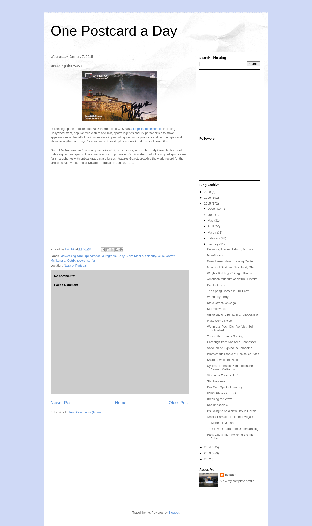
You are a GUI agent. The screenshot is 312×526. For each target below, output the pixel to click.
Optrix (71, 260)
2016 (208, 197)
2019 (208, 192)
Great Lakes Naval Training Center (230, 261)
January (213, 244)
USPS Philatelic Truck (221, 393)
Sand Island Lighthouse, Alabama (229, 348)
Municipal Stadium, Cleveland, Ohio (231, 267)
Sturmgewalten (217, 308)
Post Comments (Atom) (85, 412)
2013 (208, 453)
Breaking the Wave (219, 399)
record (81, 260)
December (215, 208)
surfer (91, 260)
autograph (109, 256)
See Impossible (217, 405)
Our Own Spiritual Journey (224, 387)
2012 (208, 459)
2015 (208, 203)
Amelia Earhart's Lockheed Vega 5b (231, 417)
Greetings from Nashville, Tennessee (231, 342)
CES (161, 256)
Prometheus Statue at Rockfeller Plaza (233, 354)
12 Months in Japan (220, 422)
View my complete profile (237, 481)
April (211, 226)
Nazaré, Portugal (75, 265)
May (211, 220)
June (211, 214)
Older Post (179, 402)
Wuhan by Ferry (217, 297)
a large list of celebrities (146, 129)
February (214, 238)
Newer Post (62, 402)
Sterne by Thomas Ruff (222, 375)
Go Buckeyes (216, 285)
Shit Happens (216, 381)
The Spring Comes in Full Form (228, 291)
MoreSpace (214, 255)
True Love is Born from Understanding (232, 429)
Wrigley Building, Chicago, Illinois (229, 273)
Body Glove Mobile (130, 256)
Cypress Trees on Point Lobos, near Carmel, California (231, 367)
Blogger (174, 512)
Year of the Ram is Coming (225, 336)
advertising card (72, 256)
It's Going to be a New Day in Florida (231, 411)
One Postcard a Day (114, 31)
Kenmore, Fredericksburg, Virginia (230, 249)
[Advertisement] (228, 101)
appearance (93, 256)
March (212, 232)
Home (120, 402)
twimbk (230, 475)
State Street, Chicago (221, 303)
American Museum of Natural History (231, 279)
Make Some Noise (219, 320)
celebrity (150, 256)
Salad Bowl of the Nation (223, 360)
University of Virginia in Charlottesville (232, 314)
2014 (208, 447)
